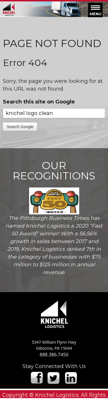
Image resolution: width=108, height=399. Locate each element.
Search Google (20, 126)
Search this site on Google (39, 102)
